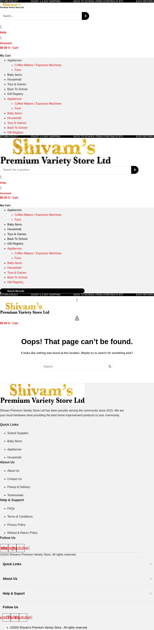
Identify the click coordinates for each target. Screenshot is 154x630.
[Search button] (110, 367)
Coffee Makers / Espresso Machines (38, 65)
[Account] (0, 38)
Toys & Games (16, 84)
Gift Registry (15, 93)
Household (14, 79)
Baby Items (14, 74)
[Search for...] (73, 367)
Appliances (14, 60)
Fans (18, 69)
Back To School (17, 89)
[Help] (0, 27)
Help (3, 32)
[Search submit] (85, 16)
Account (6, 43)
